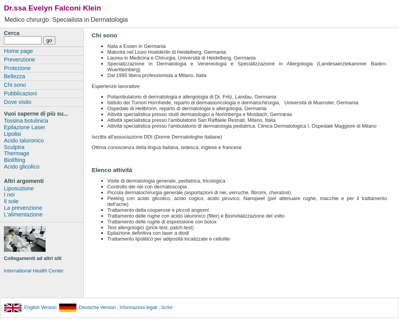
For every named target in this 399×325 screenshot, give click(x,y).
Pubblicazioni (20, 93)
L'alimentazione (23, 214)
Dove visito (17, 102)
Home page (18, 51)
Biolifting (14, 160)
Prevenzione (19, 59)
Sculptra (14, 147)
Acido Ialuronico (24, 140)
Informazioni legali (137, 307)
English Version (30, 307)
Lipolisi (12, 134)
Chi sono (15, 85)
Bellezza (14, 76)
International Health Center (34, 271)
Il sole (11, 201)
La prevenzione (23, 208)
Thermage (17, 153)
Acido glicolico (21, 166)
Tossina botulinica (26, 121)
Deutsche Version (87, 307)
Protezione (17, 68)
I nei (9, 194)
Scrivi (166, 307)
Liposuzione (19, 188)
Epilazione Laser (24, 127)
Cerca (11, 33)
